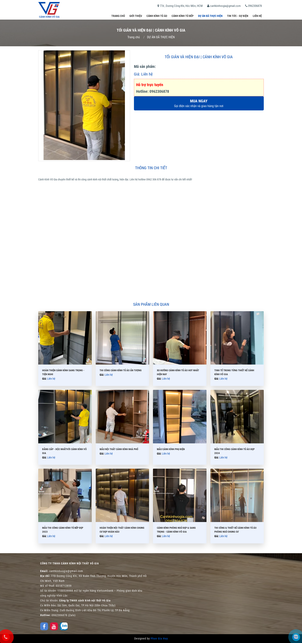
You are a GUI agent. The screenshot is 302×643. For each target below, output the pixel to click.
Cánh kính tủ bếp (183, 15)
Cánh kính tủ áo (156, 15)
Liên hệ (257, 15)
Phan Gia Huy (159, 638)
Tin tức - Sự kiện (237, 15)
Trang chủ (118, 15)
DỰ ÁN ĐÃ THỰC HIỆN (210, 15)
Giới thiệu (135, 15)
